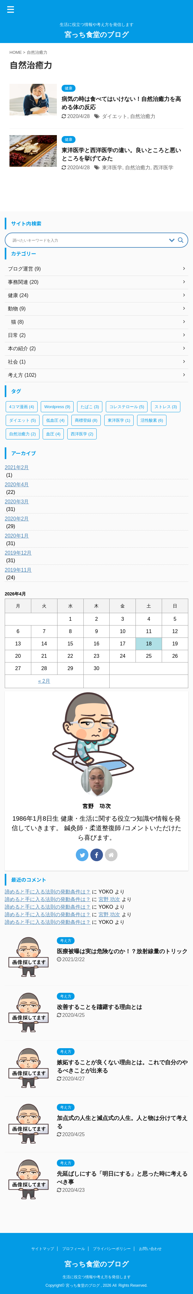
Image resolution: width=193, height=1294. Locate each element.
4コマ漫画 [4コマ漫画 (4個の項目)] (21, 406)
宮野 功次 (109, 899)
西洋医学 (163, 167)
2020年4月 (17, 484)
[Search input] (89, 240)
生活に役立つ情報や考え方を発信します (97, 1277)
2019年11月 (18, 570)
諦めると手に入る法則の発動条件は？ (48, 891)
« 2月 (44, 681)
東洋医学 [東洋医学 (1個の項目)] (119, 420)
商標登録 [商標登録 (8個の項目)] (86, 420)
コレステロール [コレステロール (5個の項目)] (126, 406)
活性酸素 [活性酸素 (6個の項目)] (152, 420)
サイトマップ (42, 1249)
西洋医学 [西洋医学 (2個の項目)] (82, 434)
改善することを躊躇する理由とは (99, 1007)
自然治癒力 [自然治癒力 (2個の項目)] (22, 434)
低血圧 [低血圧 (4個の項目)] (55, 420)
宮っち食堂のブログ (96, 35)
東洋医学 (112, 167)
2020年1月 (17, 535)
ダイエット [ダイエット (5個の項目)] (22, 420)
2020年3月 (17, 501)
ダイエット (114, 116)
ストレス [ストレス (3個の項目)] (165, 406)
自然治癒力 (142, 116)
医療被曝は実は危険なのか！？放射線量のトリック (122, 951)
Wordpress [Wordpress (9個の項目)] (57, 406)
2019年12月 (18, 553)
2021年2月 (17, 467)
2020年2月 (17, 518)
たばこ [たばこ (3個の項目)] (90, 406)
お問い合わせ (150, 1249)
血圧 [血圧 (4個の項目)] (53, 434)
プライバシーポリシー (112, 1249)
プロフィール (73, 1249)
